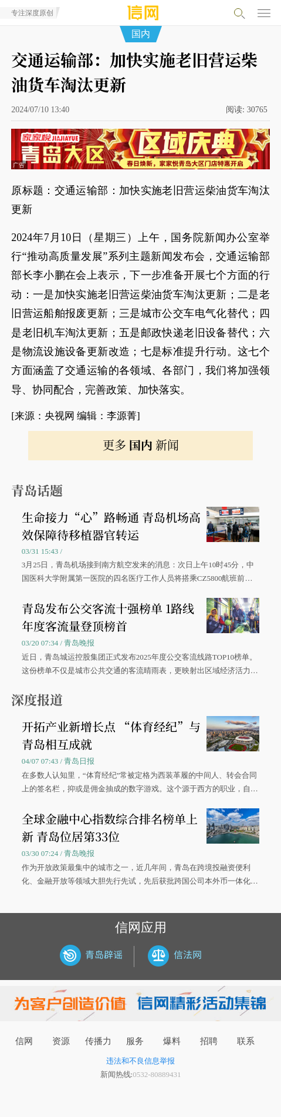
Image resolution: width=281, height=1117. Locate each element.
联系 (246, 1041)
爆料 (172, 1041)
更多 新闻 (141, 444)
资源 (61, 1041)
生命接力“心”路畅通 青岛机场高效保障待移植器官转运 (111, 526)
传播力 (98, 1041)
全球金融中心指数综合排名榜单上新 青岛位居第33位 (110, 827)
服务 (135, 1041)
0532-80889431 (157, 1074)
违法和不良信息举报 (140, 1060)
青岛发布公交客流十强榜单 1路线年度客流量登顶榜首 (108, 617)
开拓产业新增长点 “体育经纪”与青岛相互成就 (111, 735)
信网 (24, 1041)
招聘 (209, 1041)
